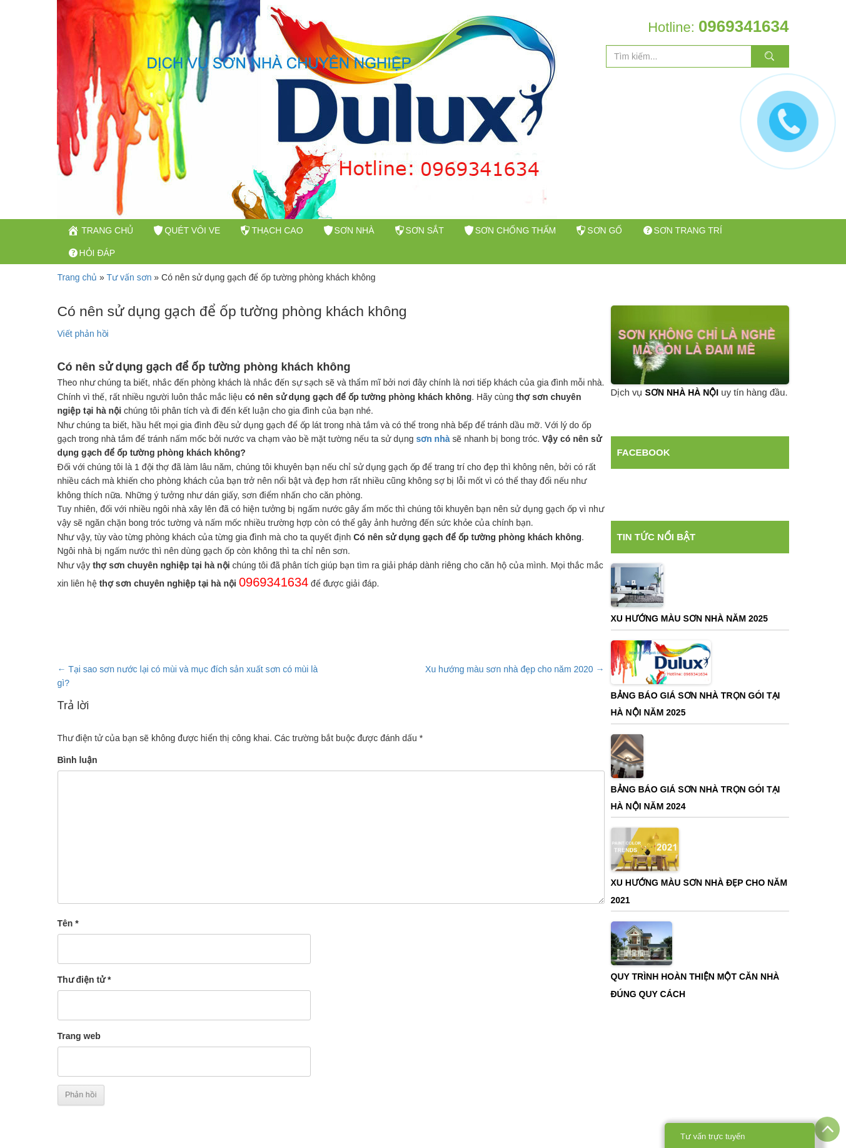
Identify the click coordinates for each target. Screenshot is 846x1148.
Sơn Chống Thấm (567, 236)
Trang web (79, 1061)
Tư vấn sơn (129, 302)
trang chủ (105, 236)
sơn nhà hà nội (682, 418)
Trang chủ (78, 302)
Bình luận (78, 785)
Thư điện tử (84, 1005)
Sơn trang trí (113, 271)
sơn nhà (434, 464)
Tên (68, 948)
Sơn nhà (385, 236)
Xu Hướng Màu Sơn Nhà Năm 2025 (689, 643)
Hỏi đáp (207, 271)
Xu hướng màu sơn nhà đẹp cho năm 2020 (514, 694)
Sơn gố (667, 236)
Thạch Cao (298, 236)
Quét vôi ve (202, 236)
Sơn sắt (464, 236)
